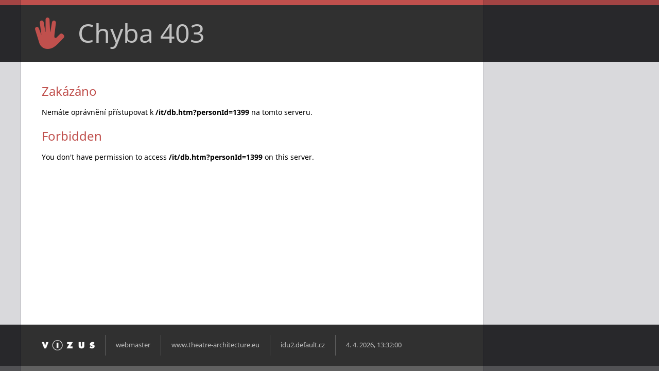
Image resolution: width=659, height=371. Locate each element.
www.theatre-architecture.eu (215, 345)
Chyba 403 (141, 32)
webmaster (133, 345)
